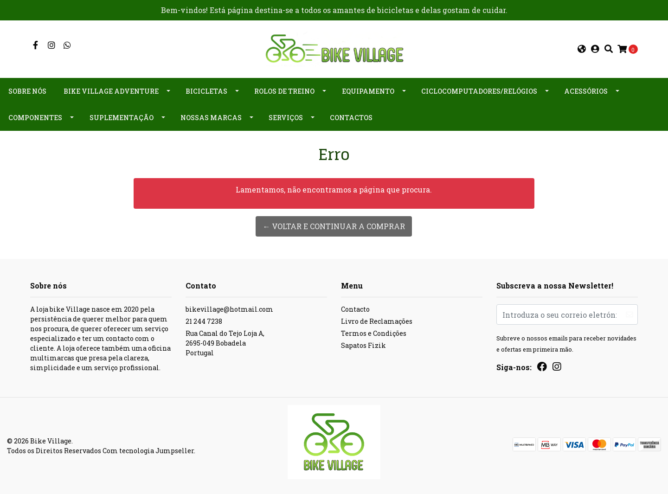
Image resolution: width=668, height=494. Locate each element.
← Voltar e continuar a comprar (334, 226)
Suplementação (122, 117)
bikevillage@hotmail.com (229, 309)
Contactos (351, 117)
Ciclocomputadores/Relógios (479, 91)
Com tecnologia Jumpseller (148, 450)
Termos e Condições (373, 333)
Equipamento (368, 91)
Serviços (286, 117)
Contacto (355, 309)
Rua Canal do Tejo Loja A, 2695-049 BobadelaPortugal (225, 343)
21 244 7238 (204, 321)
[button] (581, 49)
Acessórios (586, 91)
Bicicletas (206, 91)
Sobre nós (27, 91)
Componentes (35, 117)
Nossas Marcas (211, 117)
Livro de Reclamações (376, 321)
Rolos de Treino (284, 91)
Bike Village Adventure (111, 91)
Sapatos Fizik (363, 345)
